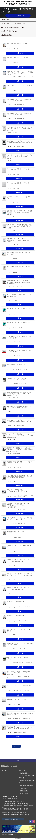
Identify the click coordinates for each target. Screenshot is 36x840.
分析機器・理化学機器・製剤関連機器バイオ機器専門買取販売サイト (18, 3)
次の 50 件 (16, 746)
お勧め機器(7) (23, 788)
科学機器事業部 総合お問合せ (12, 819)
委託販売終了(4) (24, 793)
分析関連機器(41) (24, 773)
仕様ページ (19, 53)
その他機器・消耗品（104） (10, 31)
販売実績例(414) (24, 791)
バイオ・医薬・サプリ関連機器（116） (13, 23)
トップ (4, 771)
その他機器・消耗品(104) (26, 785)
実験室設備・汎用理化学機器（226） (13, 27)
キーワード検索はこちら (18, 15)
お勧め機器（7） (6, 35)
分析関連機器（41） (7, 20)
